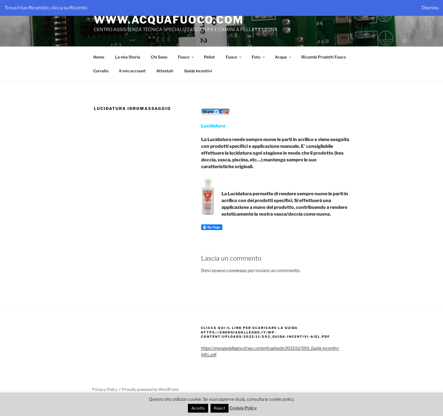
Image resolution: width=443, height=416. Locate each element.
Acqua (283, 57)
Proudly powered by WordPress (150, 389)
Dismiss (430, 7)
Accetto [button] (198, 408)
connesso (236, 270)
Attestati (164, 70)
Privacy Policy (105, 389)
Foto (259, 57)
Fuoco (186, 57)
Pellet (209, 57)
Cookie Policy (243, 408)
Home (98, 57)
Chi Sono (159, 57)
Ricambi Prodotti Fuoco (323, 57)
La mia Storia (127, 57)
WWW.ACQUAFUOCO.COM (169, 20)
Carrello (100, 70)
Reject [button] (219, 408)
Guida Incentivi (198, 70)
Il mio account (132, 70)
